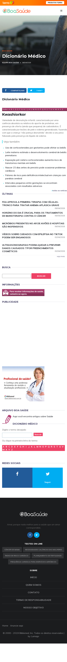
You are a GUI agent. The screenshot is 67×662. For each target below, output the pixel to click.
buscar (38, 434)
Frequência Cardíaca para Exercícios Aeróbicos (33, 562)
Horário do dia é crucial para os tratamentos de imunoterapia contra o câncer (33, 214)
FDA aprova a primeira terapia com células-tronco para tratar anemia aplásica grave (33, 204)
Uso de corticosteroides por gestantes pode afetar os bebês (35, 147)
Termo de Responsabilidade (33, 600)
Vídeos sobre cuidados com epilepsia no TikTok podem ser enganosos (33, 236)
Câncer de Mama (12, 550)
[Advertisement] (28, 334)
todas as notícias (59, 190)
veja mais (61, 256)
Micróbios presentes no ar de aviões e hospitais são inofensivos (33, 225)
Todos (5, 109)
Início (33, 577)
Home (5, 625)
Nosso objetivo (33, 607)
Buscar (41, 276)
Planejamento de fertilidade (47, 556)
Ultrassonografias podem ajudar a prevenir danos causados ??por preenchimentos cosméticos (33, 248)
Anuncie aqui (16, 625)
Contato (33, 592)
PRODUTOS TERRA (55, 3)
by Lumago (33, 636)
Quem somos (33, 584)
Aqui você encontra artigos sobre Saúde (33, 416)
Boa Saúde (7, 51)
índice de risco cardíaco (16, 556)
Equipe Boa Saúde (10, 62)
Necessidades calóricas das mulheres (43, 550)
